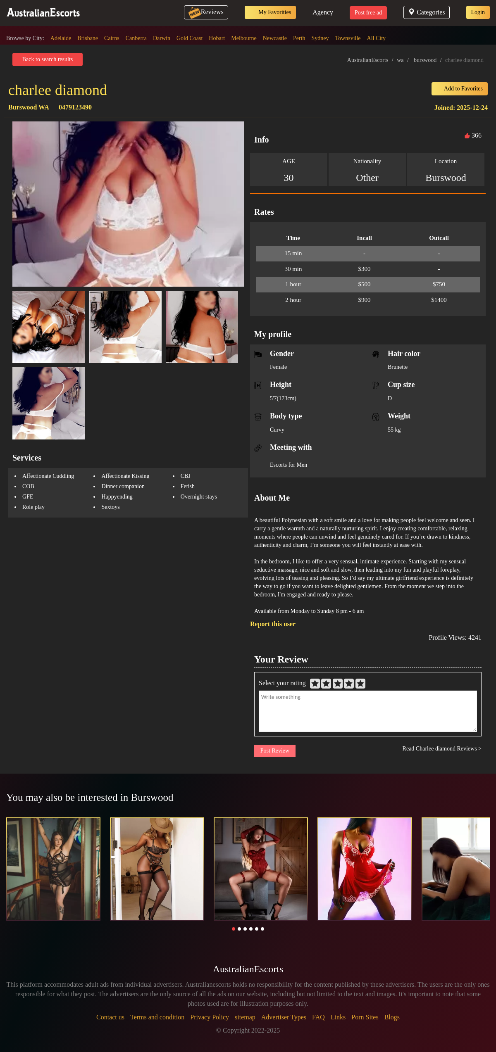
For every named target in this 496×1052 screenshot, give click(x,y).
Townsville (348, 38)
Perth (299, 38)
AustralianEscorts (368, 60)
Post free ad (368, 12)
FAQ (318, 1017)
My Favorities (270, 12)
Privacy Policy (209, 1017)
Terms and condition (157, 1017)
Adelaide (61, 38)
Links (338, 1017)
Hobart (217, 38)
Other (367, 177)
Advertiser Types (283, 1017)
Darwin (161, 38)
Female (278, 367)
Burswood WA (28, 107)
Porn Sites (364, 1017)
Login (478, 12)
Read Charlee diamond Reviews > (442, 749)
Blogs (392, 1017)
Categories (426, 12)
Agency (322, 12)
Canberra (136, 38)
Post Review (274, 751)
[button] (233, 929)
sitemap (245, 1017)
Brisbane (87, 38)
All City (376, 38)
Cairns (111, 38)
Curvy (277, 430)
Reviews (206, 11)
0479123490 (75, 107)
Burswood (445, 177)
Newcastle (275, 38)
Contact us (110, 1017)
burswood (425, 60)
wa (400, 60)
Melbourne (243, 38)
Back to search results (47, 59)
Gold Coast (189, 38)
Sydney (320, 38)
